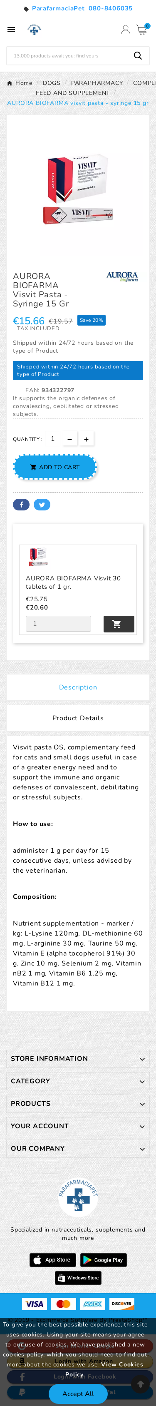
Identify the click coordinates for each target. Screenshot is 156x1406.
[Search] (67, 56)
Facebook (21, 504)
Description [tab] (78, 687)
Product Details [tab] (78, 718)
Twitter (42, 504)
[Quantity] (52, 438)
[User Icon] (125, 29)
